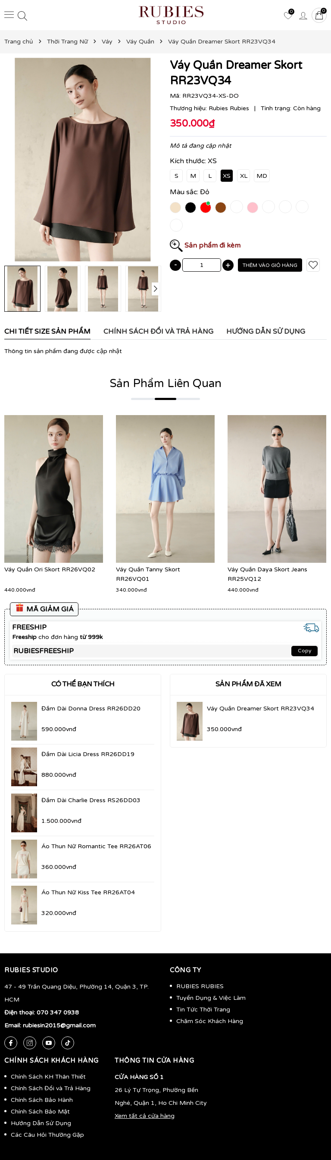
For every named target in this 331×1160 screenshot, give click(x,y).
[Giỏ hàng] (319, 15)
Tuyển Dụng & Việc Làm (211, 998)
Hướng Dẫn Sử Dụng (41, 1123)
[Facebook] (10, 1042)
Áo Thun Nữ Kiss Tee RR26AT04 (88, 892)
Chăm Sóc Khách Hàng (209, 1021)
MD (261, 176)
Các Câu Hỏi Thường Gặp (47, 1134)
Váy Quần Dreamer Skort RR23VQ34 (260, 708)
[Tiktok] (67, 1042)
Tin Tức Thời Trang (203, 1009)
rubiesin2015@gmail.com (59, 1025)
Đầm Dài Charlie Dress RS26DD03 (91, 800)
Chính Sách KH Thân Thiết (48, 1076)
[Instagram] (29, 1042)
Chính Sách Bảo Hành (42, 1100)
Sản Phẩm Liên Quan (166, 383)
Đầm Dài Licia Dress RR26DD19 (87, 754)
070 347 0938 (58, 1012)
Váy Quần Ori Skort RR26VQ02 (49, 569)
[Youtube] (48, 1042)
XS (227, 176)
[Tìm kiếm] (22, 15)
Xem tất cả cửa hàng (145, 1116)
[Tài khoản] (303, 15)
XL (243, 176)
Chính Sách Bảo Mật (40, 1111)
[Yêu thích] (287, 15)
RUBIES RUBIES (200, 986)
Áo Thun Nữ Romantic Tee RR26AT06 (96, 846)
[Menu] (9, 14)
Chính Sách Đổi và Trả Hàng (51, 1088)
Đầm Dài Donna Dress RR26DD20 (91, 708)
